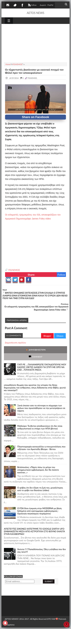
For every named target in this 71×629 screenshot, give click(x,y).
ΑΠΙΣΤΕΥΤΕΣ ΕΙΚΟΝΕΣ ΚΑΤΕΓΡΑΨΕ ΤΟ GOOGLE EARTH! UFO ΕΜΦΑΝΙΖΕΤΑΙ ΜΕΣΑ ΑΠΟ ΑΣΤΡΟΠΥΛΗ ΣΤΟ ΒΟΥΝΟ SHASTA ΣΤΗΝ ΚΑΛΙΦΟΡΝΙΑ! (34, 531)
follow (32, 5)
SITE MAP (51, 619)
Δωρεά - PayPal (46, 5)
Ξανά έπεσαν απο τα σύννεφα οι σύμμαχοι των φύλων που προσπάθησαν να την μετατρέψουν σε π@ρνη (41, 408)
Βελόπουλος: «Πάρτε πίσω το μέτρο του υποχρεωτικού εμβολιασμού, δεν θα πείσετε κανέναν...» (38, 470)
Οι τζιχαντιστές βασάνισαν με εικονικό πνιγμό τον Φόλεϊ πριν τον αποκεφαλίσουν (34, 71)
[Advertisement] (35, 42)
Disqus (60, 335)
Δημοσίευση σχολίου (15, 342)
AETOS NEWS (35, 13)
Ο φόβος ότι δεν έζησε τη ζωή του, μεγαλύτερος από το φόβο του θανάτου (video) (40, 489)
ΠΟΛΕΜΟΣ (14, 270)
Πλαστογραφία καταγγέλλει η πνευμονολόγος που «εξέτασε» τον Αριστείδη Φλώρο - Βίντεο (41, 448)
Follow (61, 274)
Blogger (47, 335)
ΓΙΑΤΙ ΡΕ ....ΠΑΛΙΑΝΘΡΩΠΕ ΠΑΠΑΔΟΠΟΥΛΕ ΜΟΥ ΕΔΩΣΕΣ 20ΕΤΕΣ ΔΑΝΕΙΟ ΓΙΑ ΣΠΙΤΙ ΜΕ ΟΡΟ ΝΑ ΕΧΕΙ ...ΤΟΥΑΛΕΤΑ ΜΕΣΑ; (41, 367)
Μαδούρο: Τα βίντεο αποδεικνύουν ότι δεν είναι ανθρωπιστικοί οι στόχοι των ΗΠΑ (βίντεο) (39, 427)
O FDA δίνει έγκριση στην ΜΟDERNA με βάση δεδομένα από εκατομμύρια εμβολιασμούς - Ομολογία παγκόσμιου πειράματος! (39, 511)
